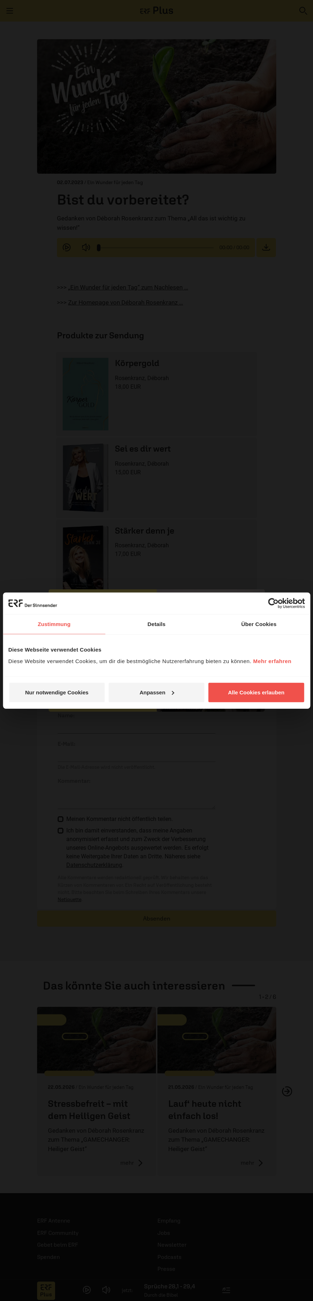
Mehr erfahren (272, 661)
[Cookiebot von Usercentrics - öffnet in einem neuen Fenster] (273, 603)
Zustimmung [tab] (54, 624)
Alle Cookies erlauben (256, 692)
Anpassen (156, 692)
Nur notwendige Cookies (57, 692)
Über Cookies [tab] (259, 624)
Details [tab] (157, 624)
